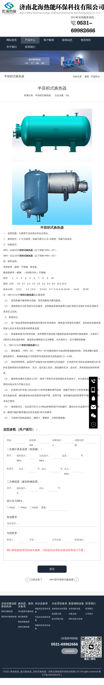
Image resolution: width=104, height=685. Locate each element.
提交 (52, 569)
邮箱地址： (80, 539)
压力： (67, 469)
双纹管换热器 (24, 622)
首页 (87, 76)
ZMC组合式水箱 (75, 619)
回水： (45, 469)
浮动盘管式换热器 (25, 611)
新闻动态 (67, 40)
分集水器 (72, 614)
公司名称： (57, 539)
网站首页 (12, 40)
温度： (65, 455)
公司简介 (89, 614)
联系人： (11, 539)
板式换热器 (23, 617)
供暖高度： (80, 440)
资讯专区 (86, 40)
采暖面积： (57, 440)
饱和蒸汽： (22, 455)
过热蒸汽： (44, 455)
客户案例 (49, 40)
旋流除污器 (56, 614)
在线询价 (69, 651)
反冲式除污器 (57, 619)
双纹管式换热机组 (9, 617)
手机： (32, 539)
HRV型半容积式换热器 (61, 579)
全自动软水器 (74, 609)
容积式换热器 (7, 611)
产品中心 (30, 40)
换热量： (33, 440)
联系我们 (30, 47)
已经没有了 (36, 579)
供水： (22, 469)
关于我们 (12, 47)
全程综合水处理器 (59, 609)
